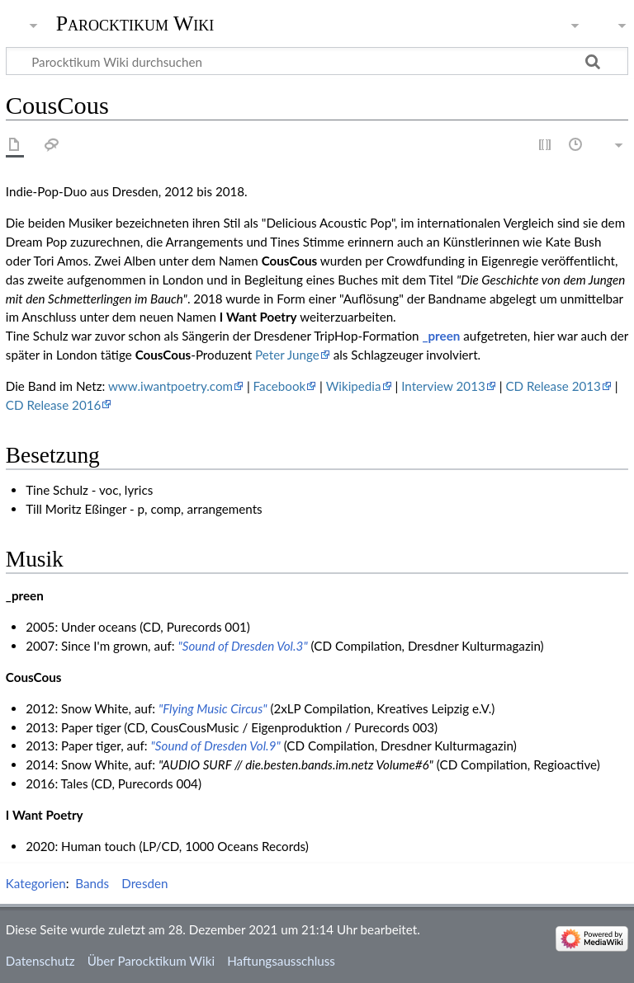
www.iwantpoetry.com (170, 386)
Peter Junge (287, 354)
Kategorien (36, 883)
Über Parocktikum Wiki (151, 960)
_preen (441, 335)
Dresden (144, 883)
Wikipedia (353, 386)
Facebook (279, 386)
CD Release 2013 (553, 386)
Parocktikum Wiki (135, 22)
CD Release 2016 (54, 404)
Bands (92, 883)
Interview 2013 (443, 386)
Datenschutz (40, 960)
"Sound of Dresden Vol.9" (216, 745)
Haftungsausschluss (281, 960)
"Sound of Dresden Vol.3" (242, 645)
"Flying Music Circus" (212, 708)
